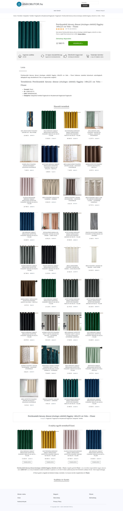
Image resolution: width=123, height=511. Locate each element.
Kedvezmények (21, 501)
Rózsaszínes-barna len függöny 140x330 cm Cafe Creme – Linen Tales (51, 234)
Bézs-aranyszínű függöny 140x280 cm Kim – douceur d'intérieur (72, 166)
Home (14, 15)
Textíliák (32, 15)
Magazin (55, 494)
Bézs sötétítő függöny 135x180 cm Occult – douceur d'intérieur (29, 401)
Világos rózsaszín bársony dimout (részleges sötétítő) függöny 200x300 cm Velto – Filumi (29, 200)
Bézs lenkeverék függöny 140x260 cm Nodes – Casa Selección (72, 267)
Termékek (19, 15)
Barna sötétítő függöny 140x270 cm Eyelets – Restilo (94, 166)
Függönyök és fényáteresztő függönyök (44, 15)
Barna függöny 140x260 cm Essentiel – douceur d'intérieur (72, 199)
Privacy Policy (100, 10)
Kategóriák (26, 15)
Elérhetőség (92, 498)
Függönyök (58, 15)
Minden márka (21, 494)
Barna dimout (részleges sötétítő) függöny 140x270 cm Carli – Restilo (29, 300)
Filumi (65, 34)
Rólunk (91, 494)
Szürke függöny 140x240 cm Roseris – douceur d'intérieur (29, 367)
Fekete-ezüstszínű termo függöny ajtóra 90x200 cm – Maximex (94, 234)
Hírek (19, 498)
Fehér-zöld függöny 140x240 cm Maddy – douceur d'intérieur (29, 166)
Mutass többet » (82, 34)
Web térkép (57, 10)
